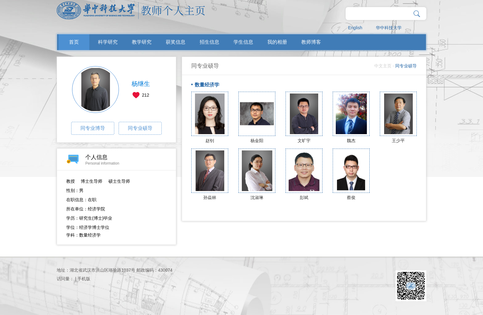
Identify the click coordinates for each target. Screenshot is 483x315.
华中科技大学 (389, 27)
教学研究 (142, 42)
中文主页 (383, 65)
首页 (74, 42)
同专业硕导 (140, 128)
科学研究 (108, 42)
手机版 (83, 278)
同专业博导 (92, 128)
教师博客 (311, 42)
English (355, 27)
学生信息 (243, 42)
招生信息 (209, 42)
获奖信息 (175, 42)
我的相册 (277, 42)
